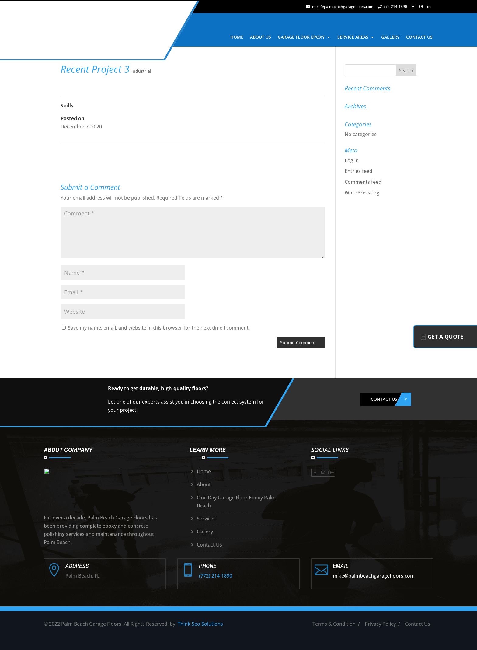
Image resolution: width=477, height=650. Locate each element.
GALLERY (390, 37)
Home (204, 471)
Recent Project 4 (306, 152)
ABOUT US (260, 37)
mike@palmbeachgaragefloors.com (339, 6)
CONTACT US (419, 37)
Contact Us (209, 544)
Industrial (141, 71)
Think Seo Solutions (200, 623)
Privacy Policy (380, 623)
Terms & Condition (334, 623)
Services (206, 518)
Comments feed (363, 182)
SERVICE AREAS (352, 37)
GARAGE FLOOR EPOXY (301, 37)
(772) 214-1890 (215, 575)
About (204, 484)
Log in (352, 160)
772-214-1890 (392, 6)
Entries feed (358, 171)
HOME (236, 37)
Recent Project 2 (80, 152)
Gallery (205, 531)
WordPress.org (362, 192)
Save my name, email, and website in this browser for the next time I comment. (159, 327)
